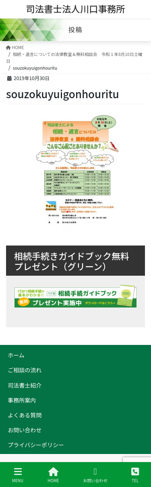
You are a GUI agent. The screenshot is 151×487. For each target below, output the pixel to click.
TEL (135, 475)
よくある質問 (24, 415)
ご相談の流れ (24, 370)
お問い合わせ (24, 430)
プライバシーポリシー (36, 445)
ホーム (16, 355)
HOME (53, 475)
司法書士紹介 (24, 385)
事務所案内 (22, 400)
